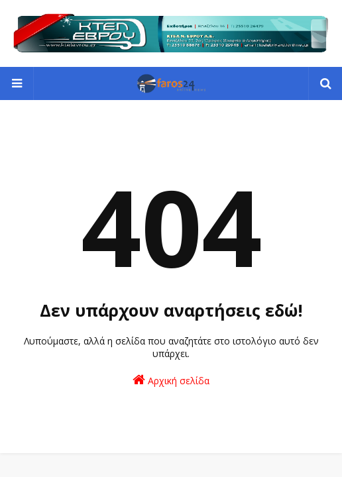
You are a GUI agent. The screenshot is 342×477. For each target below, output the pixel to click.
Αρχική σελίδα (171, 380)
